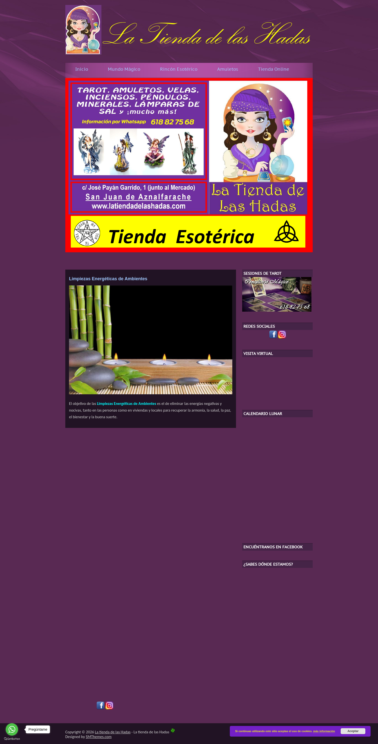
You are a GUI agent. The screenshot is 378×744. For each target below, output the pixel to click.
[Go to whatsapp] (12, 729)
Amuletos (227, 69)
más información (324, 731)
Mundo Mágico (124, 69)
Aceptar (353, 731)
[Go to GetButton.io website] (12, 739)
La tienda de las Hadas (113, 732)
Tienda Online (273, 69)
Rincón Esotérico (178, 69)
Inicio (81, 69)
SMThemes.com (99, 736)
